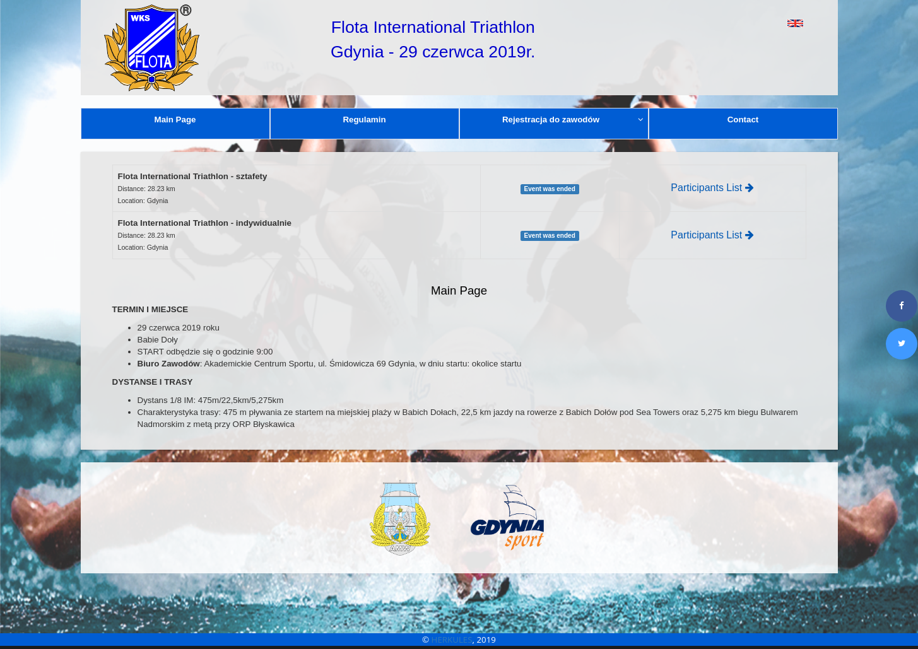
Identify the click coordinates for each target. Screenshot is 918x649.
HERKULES (452, 639)
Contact (743, 119)
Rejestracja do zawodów (573, 119)
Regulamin (364, 119)
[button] (767, 23)
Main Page (175, 119)
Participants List (712, 187)
